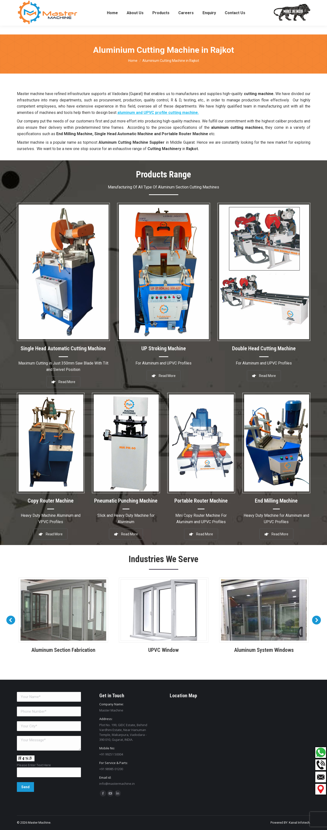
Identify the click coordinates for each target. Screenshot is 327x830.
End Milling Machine (276, 495)
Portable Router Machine (201, 495)
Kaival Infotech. (299, 822)
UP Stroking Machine (163, 342)
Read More (164, 367)
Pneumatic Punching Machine (126, 495)
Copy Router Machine (51, 495)
